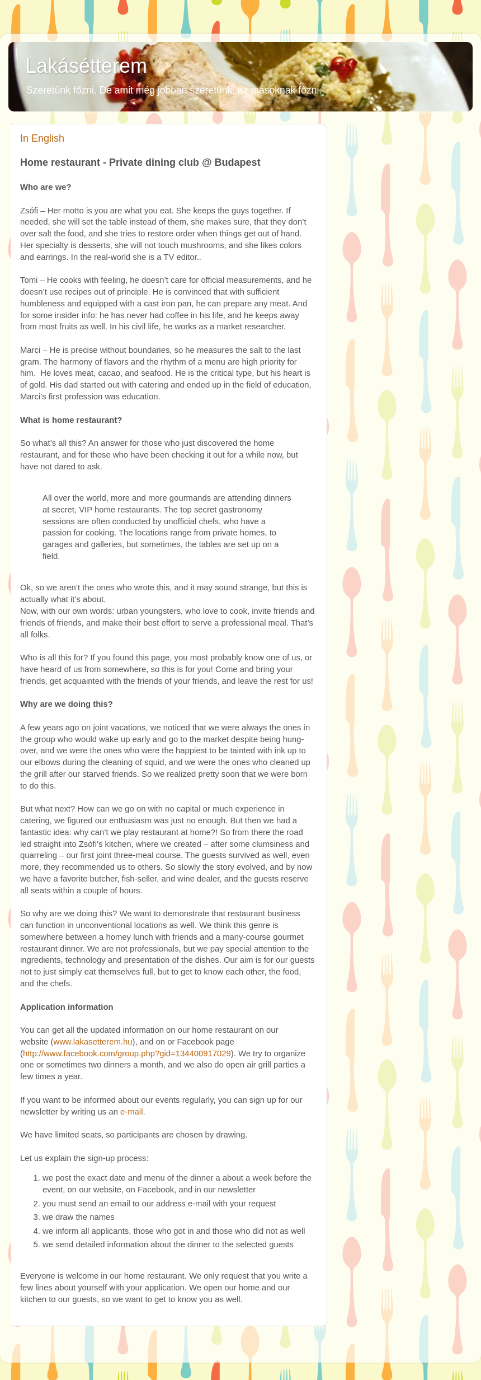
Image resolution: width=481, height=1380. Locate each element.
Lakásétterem (86, 65)
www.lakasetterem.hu (92, 1041)
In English (42, 138)
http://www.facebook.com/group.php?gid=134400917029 (127, 1053)
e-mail (131, 1111)
